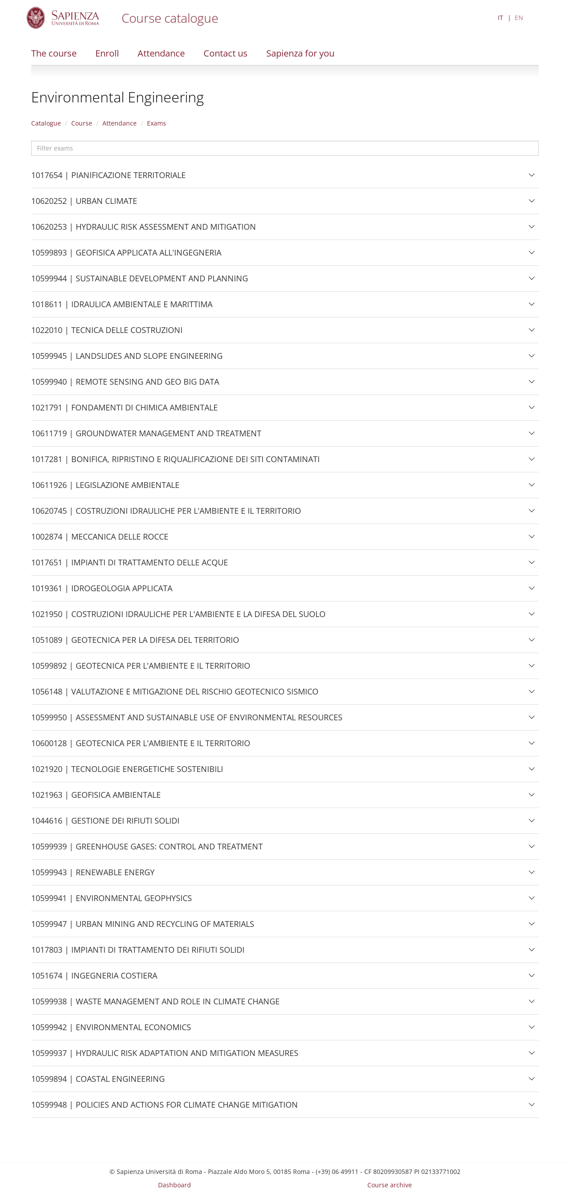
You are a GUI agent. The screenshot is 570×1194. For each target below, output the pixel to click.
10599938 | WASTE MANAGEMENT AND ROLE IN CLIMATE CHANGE (155, 1004)
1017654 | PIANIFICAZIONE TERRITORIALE (108, 178)
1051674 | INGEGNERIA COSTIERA (94, 979)
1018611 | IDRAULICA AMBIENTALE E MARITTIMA (121, 307)
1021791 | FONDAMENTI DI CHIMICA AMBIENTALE (124, 411)
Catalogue (46, 123)
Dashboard (174, 1185)
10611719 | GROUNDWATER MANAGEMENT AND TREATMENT (146, 436)
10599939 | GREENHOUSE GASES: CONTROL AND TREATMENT (147, 850)
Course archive (389, 1185)
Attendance (161, 53)
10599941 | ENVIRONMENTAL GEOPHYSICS (111, 901)
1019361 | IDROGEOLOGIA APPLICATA (101, 591)
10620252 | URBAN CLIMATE (84, 204)
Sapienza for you (300, 53)
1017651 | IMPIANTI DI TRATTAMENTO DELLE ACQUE (129, 565)
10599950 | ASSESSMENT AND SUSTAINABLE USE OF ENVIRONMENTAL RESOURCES (186, 720)
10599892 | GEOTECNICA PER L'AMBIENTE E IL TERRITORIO (140, 669)
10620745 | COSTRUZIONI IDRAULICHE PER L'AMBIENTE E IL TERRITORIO (166, 514)
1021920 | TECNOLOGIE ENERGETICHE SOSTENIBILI (127, 772)
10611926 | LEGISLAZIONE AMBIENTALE (105, 488)
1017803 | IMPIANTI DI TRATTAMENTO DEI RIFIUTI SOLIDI (137, 953)
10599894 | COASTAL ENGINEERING (98, 1082)
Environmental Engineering (117, 96)
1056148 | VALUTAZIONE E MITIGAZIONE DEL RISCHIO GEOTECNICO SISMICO (174, 695)
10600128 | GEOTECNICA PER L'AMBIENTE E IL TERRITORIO (140, 746)
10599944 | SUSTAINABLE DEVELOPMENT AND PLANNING (139, 281)
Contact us (226, 53)
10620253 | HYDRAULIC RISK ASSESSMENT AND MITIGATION (143, 230)
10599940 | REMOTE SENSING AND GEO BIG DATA (125, 385)
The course (54, 53)
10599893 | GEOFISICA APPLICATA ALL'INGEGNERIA (126, 256)
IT (500, 17)
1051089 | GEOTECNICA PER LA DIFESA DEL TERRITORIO (135, 643)
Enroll (107, 53)
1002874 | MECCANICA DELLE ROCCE (99, 540)
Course (81, 123)
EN (519, 17)
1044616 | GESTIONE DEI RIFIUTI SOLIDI (105, 824)
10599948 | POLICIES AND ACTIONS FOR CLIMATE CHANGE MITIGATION (164, 1108)
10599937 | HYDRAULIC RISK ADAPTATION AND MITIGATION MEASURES (164, 1056)
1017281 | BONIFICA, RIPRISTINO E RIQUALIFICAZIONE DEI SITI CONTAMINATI (175, 462)
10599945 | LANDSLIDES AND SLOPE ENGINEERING (127, 359)
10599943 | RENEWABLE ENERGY (93, 875)
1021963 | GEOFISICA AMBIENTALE (96, 798)
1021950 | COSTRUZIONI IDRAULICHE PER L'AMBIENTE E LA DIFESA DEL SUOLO (178, 617)
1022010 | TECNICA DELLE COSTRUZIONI (107, 333)
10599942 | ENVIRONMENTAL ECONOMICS (111, 1030)
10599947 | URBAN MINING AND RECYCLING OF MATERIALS (142, 927)
